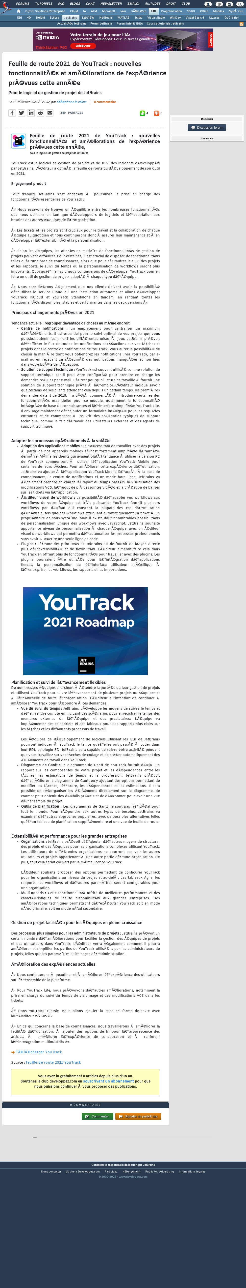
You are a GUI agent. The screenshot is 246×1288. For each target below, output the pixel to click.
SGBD (191, 11)
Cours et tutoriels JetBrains (165, 24)
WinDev (175, 18)
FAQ (61, 4)
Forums (23, 4)
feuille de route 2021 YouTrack (53, 1079)
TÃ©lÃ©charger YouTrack (39, 1069)
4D (29, 18)
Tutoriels (44, 4)
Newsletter (111, 4)
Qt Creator (231, 18)
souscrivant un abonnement (108, 1098)
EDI (153, 11)
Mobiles (218, 11)
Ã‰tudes (153, 4)
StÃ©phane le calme (71, 119)
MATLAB (123, 18)
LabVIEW (88, 18)
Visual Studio (156, 18)
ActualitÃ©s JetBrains (71, 24)
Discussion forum (206, 128)
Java (123, 11)
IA (84, 11)
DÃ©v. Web (138, 11)
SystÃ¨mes (236, 11)
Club (185, 4)
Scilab (138, 18)
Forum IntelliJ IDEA (130, 24)
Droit (171, 4)
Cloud (74, 11)
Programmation (171, 11)
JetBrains (70, 18)
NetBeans (106, 18)
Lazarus (214, 18)
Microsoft (108, 11)
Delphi (40, 18)
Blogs (75, 4)
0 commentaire (105, 119)
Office (204, 11)
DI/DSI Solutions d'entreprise (45, 11)
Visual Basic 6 (195, 18)
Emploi (133, 4)
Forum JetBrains (101, 24)
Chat (90, 4)
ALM (94, 11)
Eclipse (54, 18)
